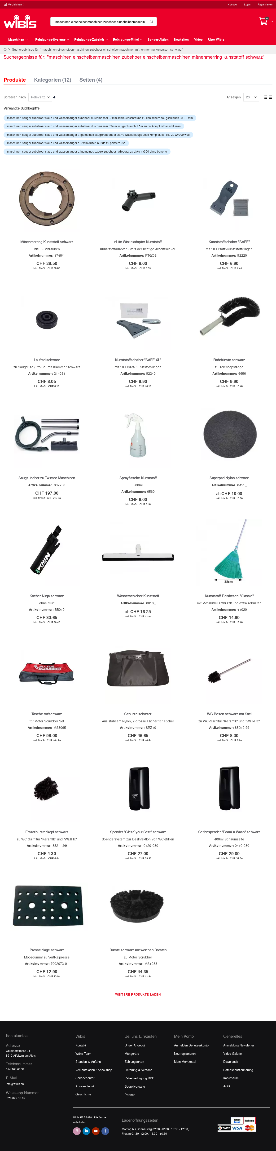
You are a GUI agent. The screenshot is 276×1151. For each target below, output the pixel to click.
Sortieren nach (15, 97)
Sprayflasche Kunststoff (138, 477)
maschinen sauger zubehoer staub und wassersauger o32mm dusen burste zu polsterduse (66, 143)
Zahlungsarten (134, 1061)
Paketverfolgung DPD (139, 1078)
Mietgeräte (132, 1053)
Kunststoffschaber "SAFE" (229, 241)
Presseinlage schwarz (47, 950)
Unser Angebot (135, 1045)
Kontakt (232, 4)
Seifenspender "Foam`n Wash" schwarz (229, 832)
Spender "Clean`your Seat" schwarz (138, 832)
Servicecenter (84, 1078)
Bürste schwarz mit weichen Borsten (138, 950)
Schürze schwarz (138, 713)
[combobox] (103, 21)
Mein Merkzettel (185, 1061)
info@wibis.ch (15, 1084)
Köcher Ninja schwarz (47, 595)
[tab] (18, 75)
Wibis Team (83, 1053)
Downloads (230, 1061)
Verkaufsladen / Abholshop (93, 1070)
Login (247, 4)
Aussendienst (84, 1086)
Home (5, 49)
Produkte (15, 79)
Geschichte (83, 1094)
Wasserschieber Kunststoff (138, 595)
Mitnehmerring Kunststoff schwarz (46, 241)
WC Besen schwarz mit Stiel (229, 713)
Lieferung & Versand (138, 1070)
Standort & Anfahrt (88, 1061)
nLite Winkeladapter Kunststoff (138, 241)
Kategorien (52, 78)
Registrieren (265, 4)
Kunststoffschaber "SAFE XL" (138, 359)
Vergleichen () (14, 4)
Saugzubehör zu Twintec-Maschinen (46, 477)
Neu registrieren (185, 1053)
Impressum (231, 1078)
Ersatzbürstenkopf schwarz (46, 832)
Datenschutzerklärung (238, 1070)
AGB (226, 1086)
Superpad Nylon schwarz (229, 477)
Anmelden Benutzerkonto (191, 1045)
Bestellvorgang (135, 1086)
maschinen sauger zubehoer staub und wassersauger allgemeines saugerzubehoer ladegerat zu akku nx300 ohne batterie (87, 151)
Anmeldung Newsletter (238, 1045)
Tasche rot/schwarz (46, 713)
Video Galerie (232, 1053)
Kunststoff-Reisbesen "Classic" (229, 595)
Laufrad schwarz (47, 359)
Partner (130, 1094)
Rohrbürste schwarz (229, 359)
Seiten (90, 78)
